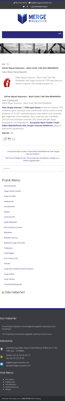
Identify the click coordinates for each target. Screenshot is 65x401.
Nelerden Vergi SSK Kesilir (14, 243)
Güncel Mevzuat (11, 387)
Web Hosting (36, 398)
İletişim (7, 212)
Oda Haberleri (15, 292)
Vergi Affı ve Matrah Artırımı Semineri (19, 269)
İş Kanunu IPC (9, 217)
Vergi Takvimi (9, 279)
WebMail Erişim (40, 6)
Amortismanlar (10, 186)
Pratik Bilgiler (9, 253)
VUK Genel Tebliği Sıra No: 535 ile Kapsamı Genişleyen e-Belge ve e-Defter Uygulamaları (32, 159)
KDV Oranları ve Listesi (13, 227)
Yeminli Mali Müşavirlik (13, 284)
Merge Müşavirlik (20, 72)
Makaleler (8, 232)
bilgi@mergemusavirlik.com (41, 3)
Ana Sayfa (9, 379)
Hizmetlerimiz (9, 206)
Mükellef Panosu (11, 237)
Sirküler (7, 263)
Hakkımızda (8, 201)
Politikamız (8, 248)
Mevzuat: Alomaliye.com (11, 398)
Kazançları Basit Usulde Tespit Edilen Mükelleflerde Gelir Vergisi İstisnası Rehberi (32, 152)
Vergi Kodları (9, 274)
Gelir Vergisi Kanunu (11, 107)
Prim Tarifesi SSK (11, 258)
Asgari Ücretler (10, 196)
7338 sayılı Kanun (32, 107)
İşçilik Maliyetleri (10, 222)
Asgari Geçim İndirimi (12, 191)
